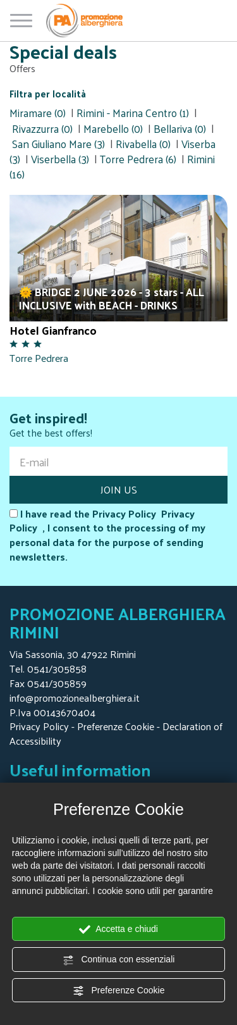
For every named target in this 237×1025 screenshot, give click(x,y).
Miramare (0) (37, 112)
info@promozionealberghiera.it (74, 697)
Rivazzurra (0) (42, 128)
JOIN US (118, 489)
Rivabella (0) (143, 143)
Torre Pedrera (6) (138, 158)
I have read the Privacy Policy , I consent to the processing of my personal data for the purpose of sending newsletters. (107, 535)
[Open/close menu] (21, 18)
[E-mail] (118, 461)
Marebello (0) (113, 128)
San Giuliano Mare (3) (58, 143)
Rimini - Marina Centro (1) (132, 112)
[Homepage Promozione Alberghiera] (84, 20)
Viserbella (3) (60, 158)
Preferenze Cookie (119, 991)
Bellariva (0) (180, 128)
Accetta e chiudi (118, 929)
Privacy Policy (39, 726)
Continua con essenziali (119, 960)
